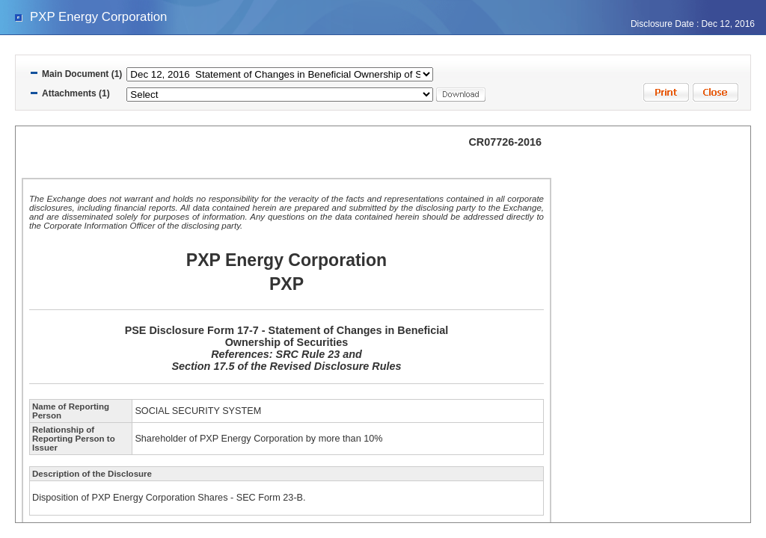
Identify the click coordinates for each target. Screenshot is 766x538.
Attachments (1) (76, 93)
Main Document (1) (82, 74)
